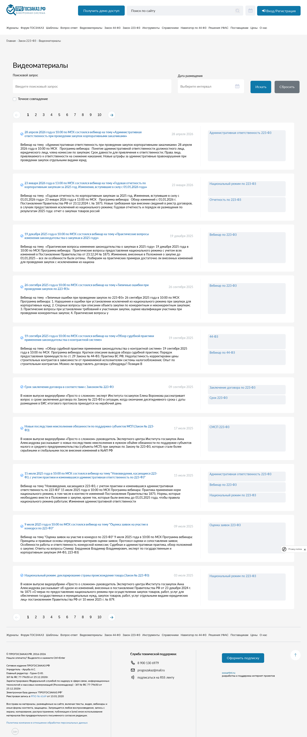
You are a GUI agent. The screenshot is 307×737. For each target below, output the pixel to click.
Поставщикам (239, 29)
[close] (305, 549)
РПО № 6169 (38, 696)
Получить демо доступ (101, 13)
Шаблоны (52, 29)
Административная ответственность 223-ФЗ (240, 134)
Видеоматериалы (91, 29)
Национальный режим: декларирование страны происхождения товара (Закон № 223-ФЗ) (87, 577)
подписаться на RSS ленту (156, 677)
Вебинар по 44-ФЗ (222, 354)
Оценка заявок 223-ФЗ (225, 526)
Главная (11, 41)
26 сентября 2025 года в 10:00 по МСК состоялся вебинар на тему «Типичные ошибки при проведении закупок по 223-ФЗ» (87, 288)
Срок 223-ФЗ (218, 399)
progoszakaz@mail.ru (151, 670)
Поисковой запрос (25, 76)
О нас (263, 29)
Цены (254, 29)
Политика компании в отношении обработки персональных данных (47, 722)
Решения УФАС (218, 29)
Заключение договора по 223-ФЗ (232, 389)
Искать (261, 88)
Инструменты (151, 29)
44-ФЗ (214, 338)
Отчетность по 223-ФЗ (225, 201)
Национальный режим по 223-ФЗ (233, 185)
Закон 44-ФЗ (112, 29)
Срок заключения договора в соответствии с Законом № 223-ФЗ (69, 388)
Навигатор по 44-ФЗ (193, 29)
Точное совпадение (33, 100)
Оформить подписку (243, 658)
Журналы (12, 29)
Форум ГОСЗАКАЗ (32, 29)
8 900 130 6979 (148, 663)
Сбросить (288, 88)
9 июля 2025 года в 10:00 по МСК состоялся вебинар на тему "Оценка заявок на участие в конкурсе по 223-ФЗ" (86, 528)
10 (116, 116)
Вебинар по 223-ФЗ (223, 236)
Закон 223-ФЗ (131, 29)
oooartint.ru (228, 673)
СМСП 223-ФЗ (219, 428)
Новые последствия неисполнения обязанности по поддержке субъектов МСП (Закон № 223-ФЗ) (89, 430)
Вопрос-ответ (69, 29)
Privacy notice (295, 549)
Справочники (170, 29)
